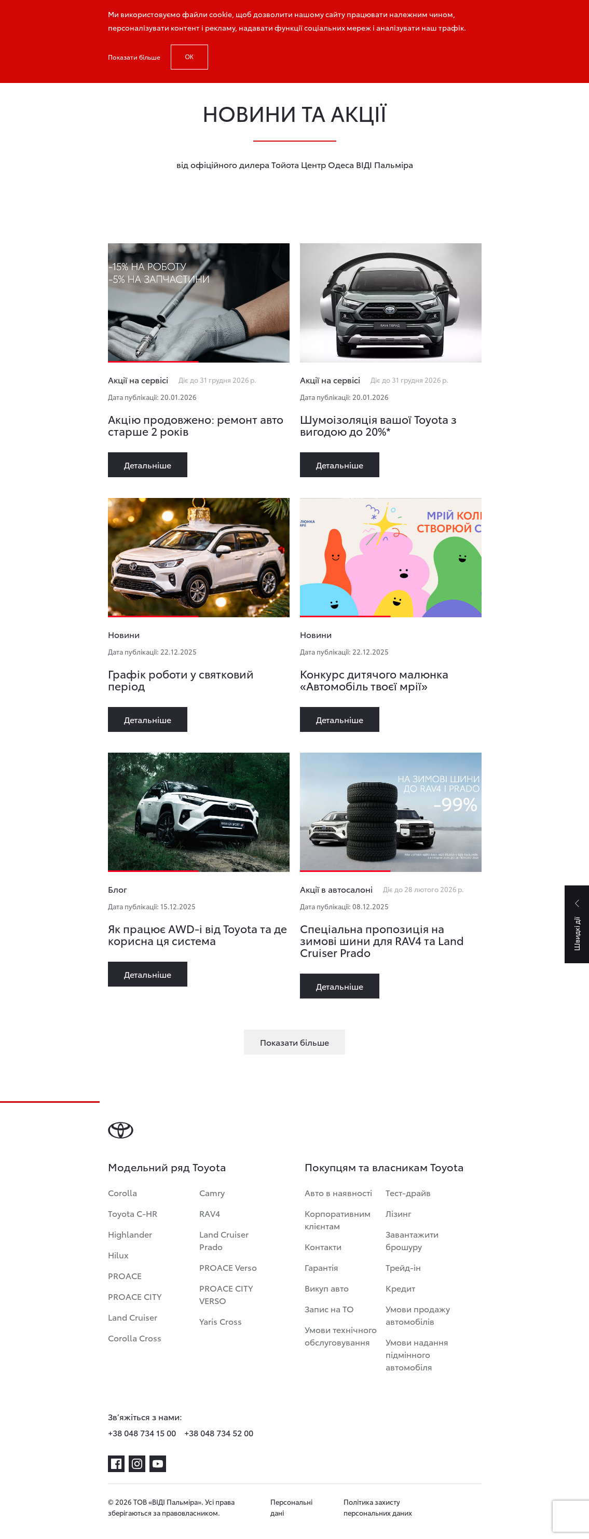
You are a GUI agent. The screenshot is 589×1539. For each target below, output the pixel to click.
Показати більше (134, 56)
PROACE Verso (228, 1267)
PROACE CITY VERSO (226, 1294)
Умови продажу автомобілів (418, 1314)
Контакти (323, 1246)
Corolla (122, 1192)
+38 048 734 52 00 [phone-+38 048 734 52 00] (218, 1432)
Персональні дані (291, 1507)
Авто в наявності (338, 1192)
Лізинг (399, 1213)
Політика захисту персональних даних (378, 1507)
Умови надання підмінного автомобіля (417, 1354)
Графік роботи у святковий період (181, 679)
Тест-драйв (408, 1192)
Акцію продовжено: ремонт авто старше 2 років (195, 424)
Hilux (118, 1254)
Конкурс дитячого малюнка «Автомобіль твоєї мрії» (374, 679)
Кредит (400, 1288)
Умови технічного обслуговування (341, 1335)
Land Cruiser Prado (224, 1240)
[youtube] (157, 1463)
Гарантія (321, 1267)
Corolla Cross (134, 1337)
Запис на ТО (329, 1308)
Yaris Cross (220, 1321)
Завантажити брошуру (412, 1240)
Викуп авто (327, 1288)
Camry (212, 1192)
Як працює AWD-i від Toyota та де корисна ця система (197, 934)
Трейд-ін (403, 1267)
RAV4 (209, 1213)
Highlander (130, 1234)
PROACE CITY (134, 1296)
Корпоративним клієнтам (338, 1219)
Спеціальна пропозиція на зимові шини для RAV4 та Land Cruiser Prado (382, 940)
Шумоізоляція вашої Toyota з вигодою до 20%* (378, 424)
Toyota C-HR (132, 1213)
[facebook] (116, 1463)
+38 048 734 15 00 (142, 1432)
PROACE (125, 1275)
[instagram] (137, 1463)
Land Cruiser (132, 1317)
